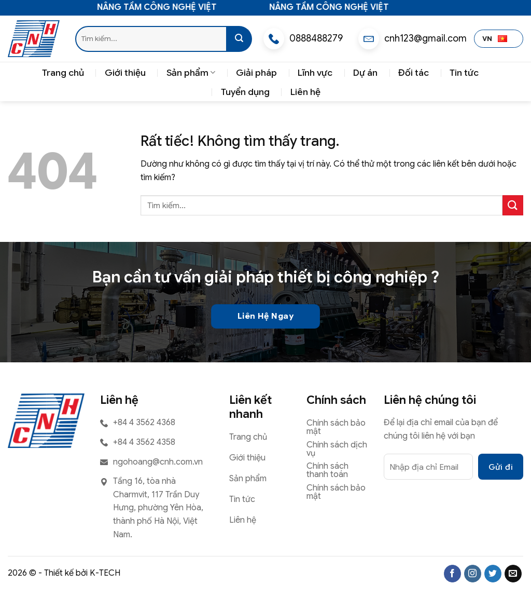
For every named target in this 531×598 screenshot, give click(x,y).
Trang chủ (63, 72)
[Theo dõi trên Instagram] (472, 573)
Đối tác (413, 72)
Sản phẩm (190, 72)
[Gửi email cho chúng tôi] (513, 573)
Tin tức (464, 72)
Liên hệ (305, 92)
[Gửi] (239, 39)
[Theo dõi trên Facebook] (452, 573)
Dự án (365, 72)
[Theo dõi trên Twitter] (492, 573)
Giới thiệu (125, 72)
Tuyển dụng (245, 92)
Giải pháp (256, 72)
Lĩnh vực (315, 72)
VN (494, 39)
